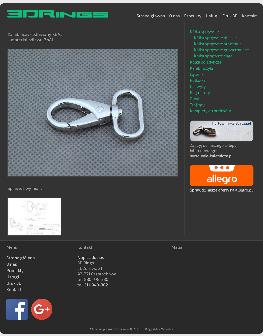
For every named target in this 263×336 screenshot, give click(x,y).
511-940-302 (96, 284)
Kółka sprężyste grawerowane (221, 49)
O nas (174, 15)
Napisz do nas (90, 257)
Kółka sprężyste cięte (213, 55)
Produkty (192, 15)
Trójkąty (197, 104)
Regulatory (200, 92)
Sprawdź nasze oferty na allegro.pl (221, 189)
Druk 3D (230, 15)
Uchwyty (198, 86)
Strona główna (151, 15)
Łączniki (197, 74)
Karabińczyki (201, 68)
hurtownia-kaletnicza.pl (211, 155)
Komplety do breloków (210, 110)
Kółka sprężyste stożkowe (218, 43)
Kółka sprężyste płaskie (215, 37)
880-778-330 (96, 279)
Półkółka (198, 80)
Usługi (212, 15)
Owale (195, 98)
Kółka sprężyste (204, 31)
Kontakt (249, 15)
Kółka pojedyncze (205, 62)
